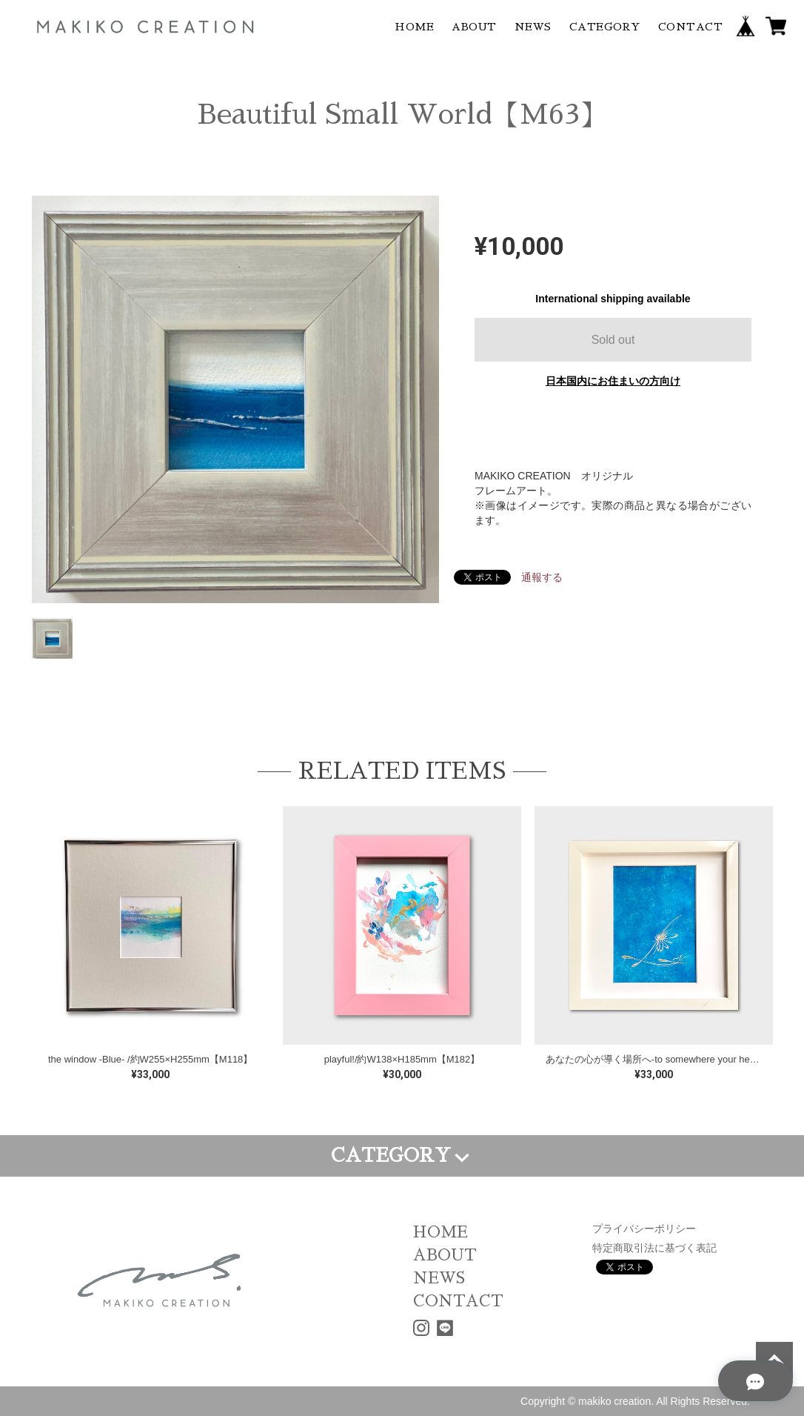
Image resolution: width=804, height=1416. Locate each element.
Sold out (613, 339)
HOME (414, 26)
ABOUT (474, 26)
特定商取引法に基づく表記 (654, 1248)
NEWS (533, 26)
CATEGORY (604, 26)
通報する (542, 577)
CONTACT (690, 26)
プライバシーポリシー (644, 1228)
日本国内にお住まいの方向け (613, 381)
